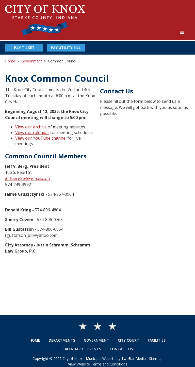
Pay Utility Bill (66, 47)
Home (10, 61)
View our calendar (32, 132)
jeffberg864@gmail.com (27, 178)
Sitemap (155, 358)
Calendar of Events (81, 348)
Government (31, 61)
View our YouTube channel (41, 138)
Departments (62, 340)
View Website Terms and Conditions (97, 364)
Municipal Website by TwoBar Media (116, 358)
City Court (128, 340)
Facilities (157, 340)
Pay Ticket (24, 47)
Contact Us (121, 348)
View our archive (31, 127)
